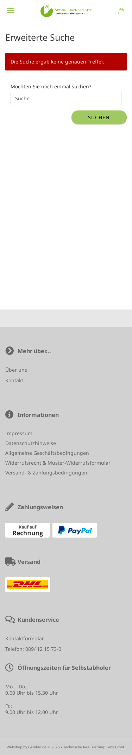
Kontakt (14, 380)
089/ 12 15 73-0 (43, 649)
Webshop (14, 746)
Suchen (99, 117)
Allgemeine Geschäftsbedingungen (47, 453)
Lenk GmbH (115, 746)
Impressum (18, 433)
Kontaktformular (24, 638)
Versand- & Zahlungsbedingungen (46, 472)
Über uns (16, 369)
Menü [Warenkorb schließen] (10, 10)
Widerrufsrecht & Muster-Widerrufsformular (58, 462)
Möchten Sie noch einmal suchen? (51, 86)
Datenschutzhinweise (30, 443)
